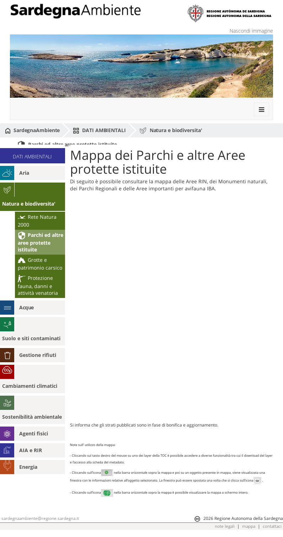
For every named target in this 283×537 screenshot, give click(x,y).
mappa (248, 526)
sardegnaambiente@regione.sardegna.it (40, 518)
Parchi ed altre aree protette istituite (67, 145)
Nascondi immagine (251, 30)
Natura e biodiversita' (170, 131)
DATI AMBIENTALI (99, 130)
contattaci (272, 526)
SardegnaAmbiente (32, 130)
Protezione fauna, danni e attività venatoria (38, 285)
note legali (225, 526)
